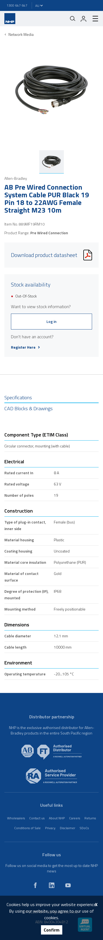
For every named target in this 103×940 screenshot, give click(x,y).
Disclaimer (67, 828)
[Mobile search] (72, 18)
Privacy (50, 828)
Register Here (25, 347)
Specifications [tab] (18, 397)
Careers (74, 818)
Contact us (37, 818)
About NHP (57, 818)
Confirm (52, 930)
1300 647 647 (17, 5)
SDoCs (84, 828)
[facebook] (35, 885)
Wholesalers (16, 818)
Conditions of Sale (27, 828)
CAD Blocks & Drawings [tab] (28, 408)
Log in (51, 321)
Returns (90, 818)
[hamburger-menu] (93, 18)
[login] (84, 18)
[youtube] (68, 885)
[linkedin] (51, 885)
